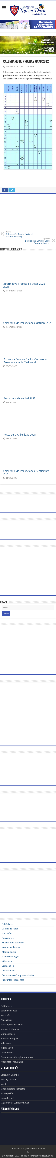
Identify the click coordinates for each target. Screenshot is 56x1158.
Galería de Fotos (10, 928)
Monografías (7, 1093)
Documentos (8, 970)
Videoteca (7, 961)
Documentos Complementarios (18, 975)
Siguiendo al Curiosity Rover (15, 1102)
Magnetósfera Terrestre (13, 1088)
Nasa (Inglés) (7, 1098)
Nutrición (6, 933)
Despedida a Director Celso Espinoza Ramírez (34, 241)
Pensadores (8, 938)
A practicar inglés (11, 956)
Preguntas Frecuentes (13, 980)
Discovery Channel (10, 1074)
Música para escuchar (13, 942)
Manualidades (9, 952)
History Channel (9, 1079)
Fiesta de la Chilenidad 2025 (19, 434)
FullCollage (7, 924)
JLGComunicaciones (35, 1148)
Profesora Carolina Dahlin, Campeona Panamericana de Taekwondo (25, 361)
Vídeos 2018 (8, 966)
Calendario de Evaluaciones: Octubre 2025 (27, 322)
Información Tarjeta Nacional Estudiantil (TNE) (21, 234)
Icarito (4, 1084)
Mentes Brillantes (11, 947)
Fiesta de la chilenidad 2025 (19, 398)
